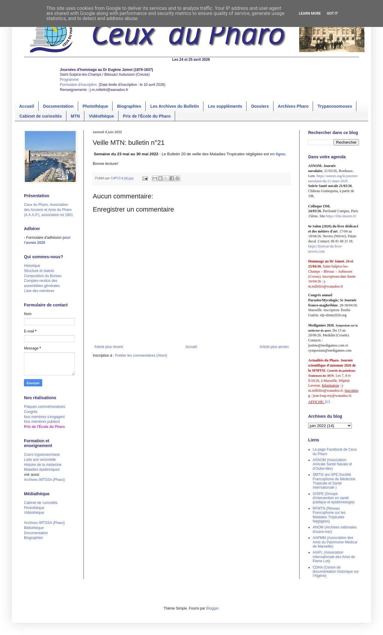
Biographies (129, 106)
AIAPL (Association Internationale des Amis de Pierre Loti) (334, 556)
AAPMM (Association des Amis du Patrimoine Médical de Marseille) (335, 542)
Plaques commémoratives (44, 407)
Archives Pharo (293, 106)
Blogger (212, 608)
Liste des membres (39, 291)
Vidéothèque (101, 116)
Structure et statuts (39, 271)
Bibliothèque (34, 528)
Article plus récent (108, 347)
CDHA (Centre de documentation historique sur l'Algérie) (336, 571)
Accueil (26, 106)
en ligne (277, 154)
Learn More (310, 13)
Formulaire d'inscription (79, 85)
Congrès (30, 412)
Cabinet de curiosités (40, 116)
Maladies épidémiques (42, 469)
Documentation (58, 106)
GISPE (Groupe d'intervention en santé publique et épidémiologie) (334, 498)
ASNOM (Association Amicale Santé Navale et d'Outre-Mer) (332, 464)
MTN (75, 116)
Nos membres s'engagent (44, 417)
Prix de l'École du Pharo (147, 116)
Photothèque (95, 106)
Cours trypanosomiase (42, 454)
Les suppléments (225, 106)
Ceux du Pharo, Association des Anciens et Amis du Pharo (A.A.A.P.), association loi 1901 (48, 210)
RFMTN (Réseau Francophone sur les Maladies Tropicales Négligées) (329, 514)
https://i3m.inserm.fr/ (341, 216)
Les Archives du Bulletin (174, 106)
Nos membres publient (42, 422)
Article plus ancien (274, 347)
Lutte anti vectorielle (40, 460)
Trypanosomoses (334, 106)
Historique (32, 266)
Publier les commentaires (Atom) (141, 355)
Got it (332, 13)
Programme (69, 80)
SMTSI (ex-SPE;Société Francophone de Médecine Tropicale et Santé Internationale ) (334, 481)
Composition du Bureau (42, 276)
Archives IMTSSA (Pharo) (44, 480)
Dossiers (260, 106)
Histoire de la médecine (42, 465)
